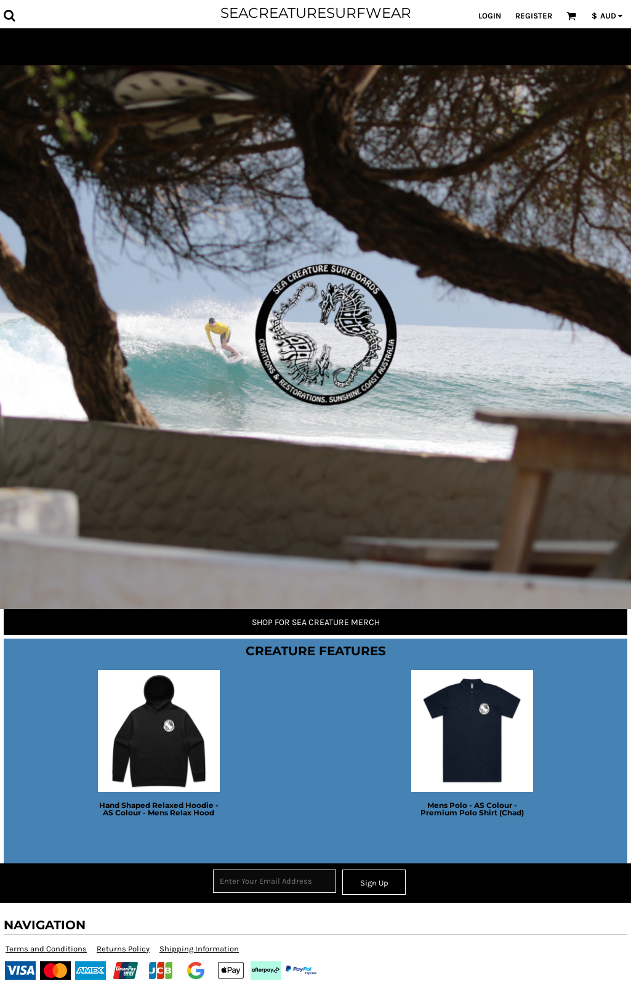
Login (489, 15)
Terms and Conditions (46, 948)
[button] (9, 15)
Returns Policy (123, 948)
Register (533, 15)
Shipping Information (199, 948)
